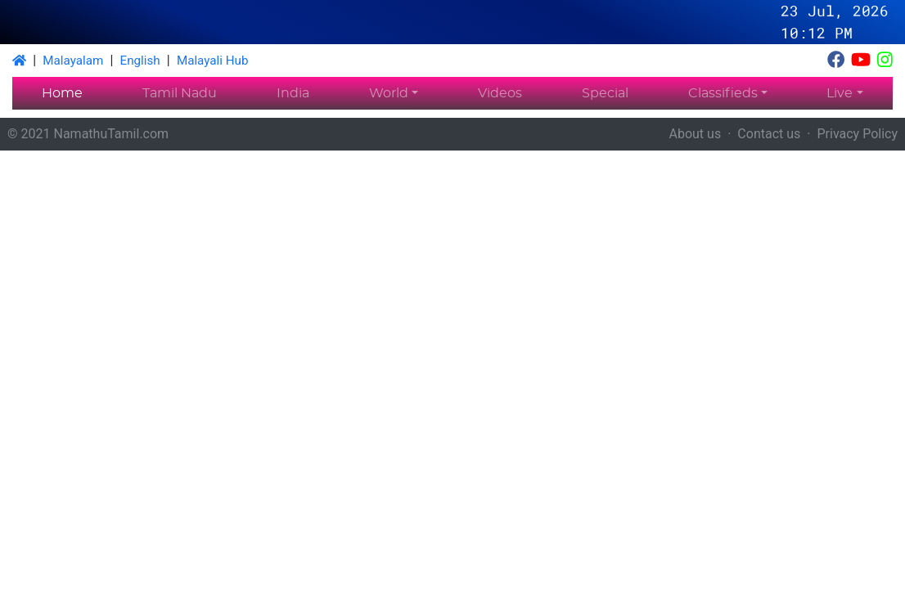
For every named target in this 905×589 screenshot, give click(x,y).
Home (62, 93)
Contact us (768, 134)
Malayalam (73, 60)
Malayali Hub (213, 60)
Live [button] (839, 93)
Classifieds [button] (723, 93)
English (140, 60)
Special (605, 93)
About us (695, 134)
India (293, 93)
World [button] (388, 93)
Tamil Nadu (179, 93)
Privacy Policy (857, 134)
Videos (500, 93)
